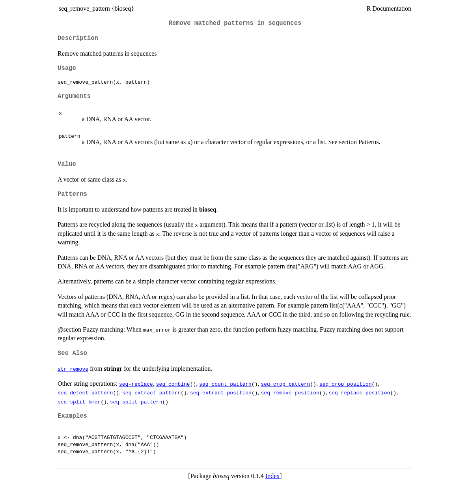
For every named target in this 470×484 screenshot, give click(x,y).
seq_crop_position (345, 383)
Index (272, 476)
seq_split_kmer (79, 401)
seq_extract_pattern (151, 392)
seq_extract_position (221, 392)
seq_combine (173, 383)
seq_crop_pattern (285, 383)
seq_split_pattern (136, 401)
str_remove (73, 368)
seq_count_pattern (225, 383)
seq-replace (136, 383)
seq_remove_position (290, 392)
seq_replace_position (359, 392)
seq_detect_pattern (85, 392)
